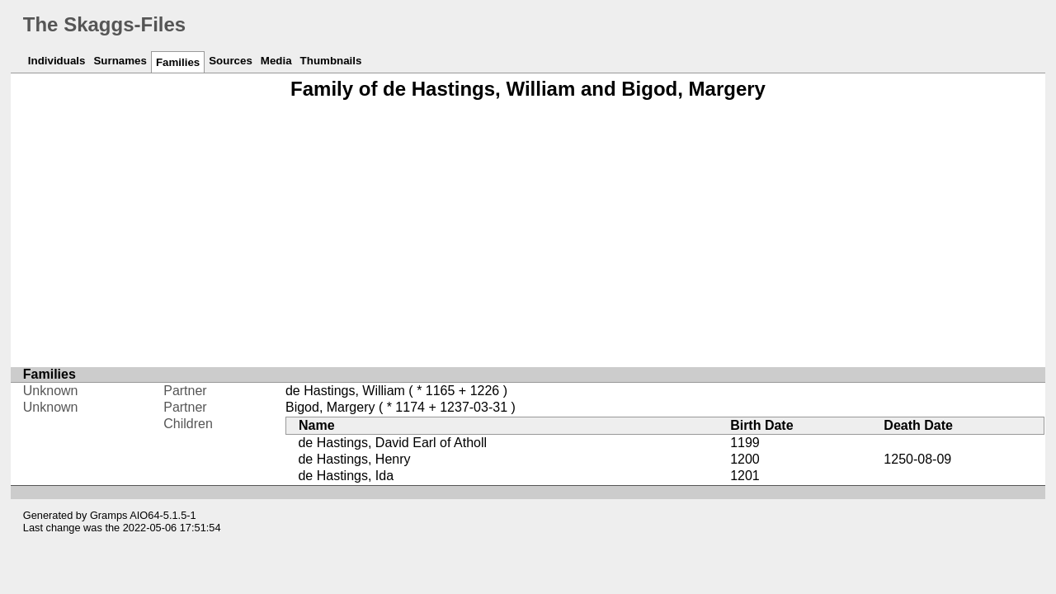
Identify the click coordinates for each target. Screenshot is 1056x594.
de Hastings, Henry (354, 459)
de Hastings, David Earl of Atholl (392, 443)
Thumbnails (331, 60)
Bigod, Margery (330, 407)
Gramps (109, 515)
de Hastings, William (345, 391)
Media (276, 60)
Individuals (57, 60)
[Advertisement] (528, 233)
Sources (230, 60)
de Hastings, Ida (346, 476)
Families (178, 62)
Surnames (119, 60)
